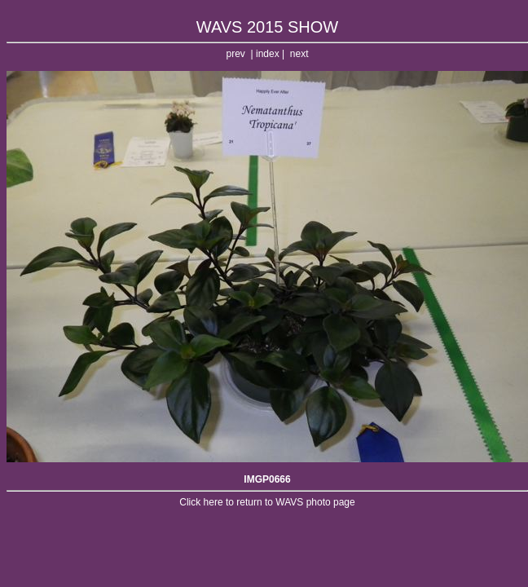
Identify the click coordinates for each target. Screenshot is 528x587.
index (267, 54)
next (299, 54)
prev (236, 54)
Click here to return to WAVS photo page (266, 502)
